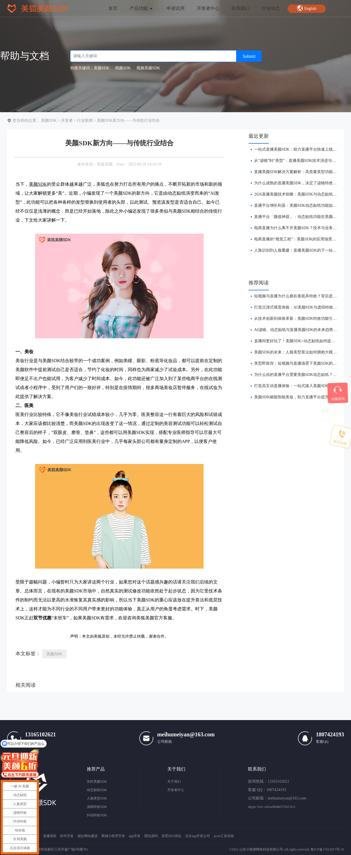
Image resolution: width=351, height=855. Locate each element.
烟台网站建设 (88, 836)
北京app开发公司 (197, 836)
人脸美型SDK (97, 798)
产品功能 (142, 8)
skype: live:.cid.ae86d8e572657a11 (271, 807)
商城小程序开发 (113, 836)
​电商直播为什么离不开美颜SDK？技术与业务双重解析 (301, 228)
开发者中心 (208, 8)
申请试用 (175, 8)
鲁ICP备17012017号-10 (327, 849)
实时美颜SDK (97, 781)
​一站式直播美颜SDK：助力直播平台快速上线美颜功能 (301, 149)
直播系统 (49, 836)
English (306, 8)
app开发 (134, 836)
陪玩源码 (151, 836)
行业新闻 (85, 120)
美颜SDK (49, 120)
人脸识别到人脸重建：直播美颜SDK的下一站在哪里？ (301, 250)
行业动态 (271, 8)
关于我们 (174, 781)
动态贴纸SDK (97, 790)
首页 (112, 8)
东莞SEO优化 (171, 836)
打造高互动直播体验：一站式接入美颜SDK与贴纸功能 (301, 386)
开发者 (67, 120)
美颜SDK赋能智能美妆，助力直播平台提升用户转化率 (301, 397)
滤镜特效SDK (97, 807)
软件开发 (67, 836)
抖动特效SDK (97, 815)
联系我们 (240, 8)
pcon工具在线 (224, 836)
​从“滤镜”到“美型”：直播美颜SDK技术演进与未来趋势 (301, 160)
